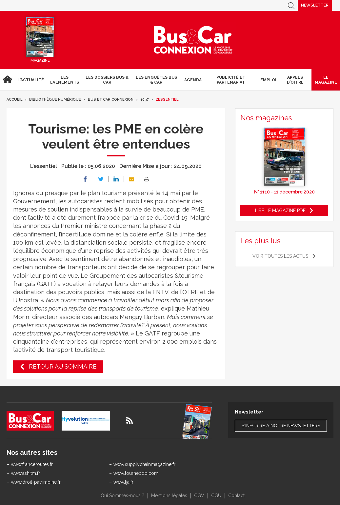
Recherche (291, 5)
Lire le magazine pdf (280, 210)
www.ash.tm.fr (25, 473)
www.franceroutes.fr (32, 464)
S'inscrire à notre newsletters (281, 425)
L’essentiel (167, 99)
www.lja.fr (123, 482)
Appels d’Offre (295, 79)
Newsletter (315, 5)
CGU (216, 495)
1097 (144, 99)
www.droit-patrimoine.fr (36, 482)
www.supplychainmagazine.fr (144, 464)
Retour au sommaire (62, 366)
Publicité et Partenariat (230, 79)
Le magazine (326, 79)
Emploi (268, 80)
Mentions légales (169, 495)
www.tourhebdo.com (135, 473)
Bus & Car (193, 40)
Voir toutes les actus (280, 256)
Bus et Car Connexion (110, 99)
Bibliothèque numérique (55, 99)
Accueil (7, 80)
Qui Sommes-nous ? (122, 495)
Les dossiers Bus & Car (107, 79)
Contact (236, 495)
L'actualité (30, 80)
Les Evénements (64, 79)
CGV (199, 495)
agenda (193, 80)
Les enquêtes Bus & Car (156, 79)
